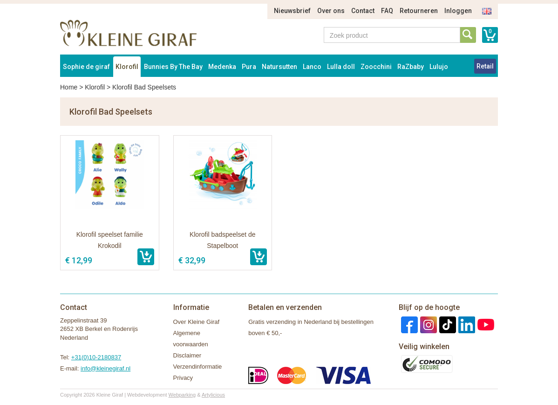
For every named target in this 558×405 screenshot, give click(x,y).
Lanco (312, 66)
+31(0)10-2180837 (96, 357)
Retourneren (419, 10)
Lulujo (438, 66)
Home (68, 87)
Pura (249, 66)
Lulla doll (341, 66)
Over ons (331, 10)
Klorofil (127, 66)
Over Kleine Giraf (196, 321)
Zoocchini (376, 66)
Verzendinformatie (197, 366)
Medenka (222, 66)
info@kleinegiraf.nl (105, 368)
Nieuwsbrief (292, 10)
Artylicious (213, 395)
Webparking (182, 395)
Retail (485, 66)
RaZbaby (410, 66)
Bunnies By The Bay (173, 66)
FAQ (387, 10)
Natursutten (279, 66)
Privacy (183, 377)
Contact (362, 10)
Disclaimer (187, 355)
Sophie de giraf (86, 66)
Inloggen (458, 10)
